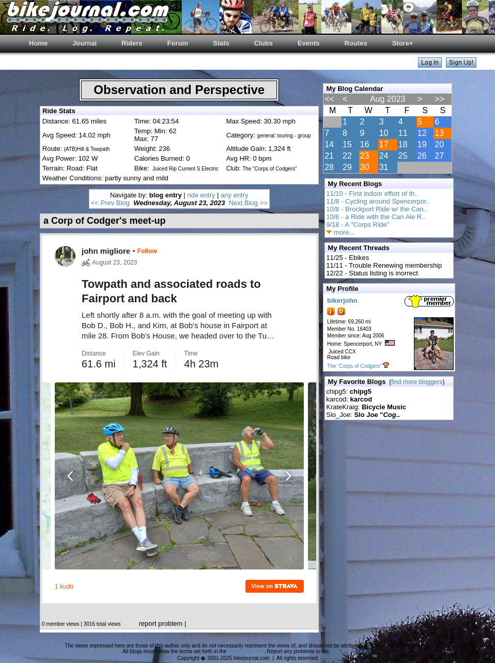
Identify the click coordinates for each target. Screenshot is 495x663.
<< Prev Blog (110, 203)
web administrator (351, 651)
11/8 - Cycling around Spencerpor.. (378, 201)
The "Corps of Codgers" (354, 366)
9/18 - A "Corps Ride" (357, 224)
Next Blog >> (248, 203)
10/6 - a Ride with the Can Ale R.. (375, 217)
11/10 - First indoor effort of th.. (372, 193)
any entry (234, 195)
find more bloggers (416, 382)
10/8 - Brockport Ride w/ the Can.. (376, 209)
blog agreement (246, 651)
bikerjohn (342, 300)
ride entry (201, 195)
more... (340, 232)
